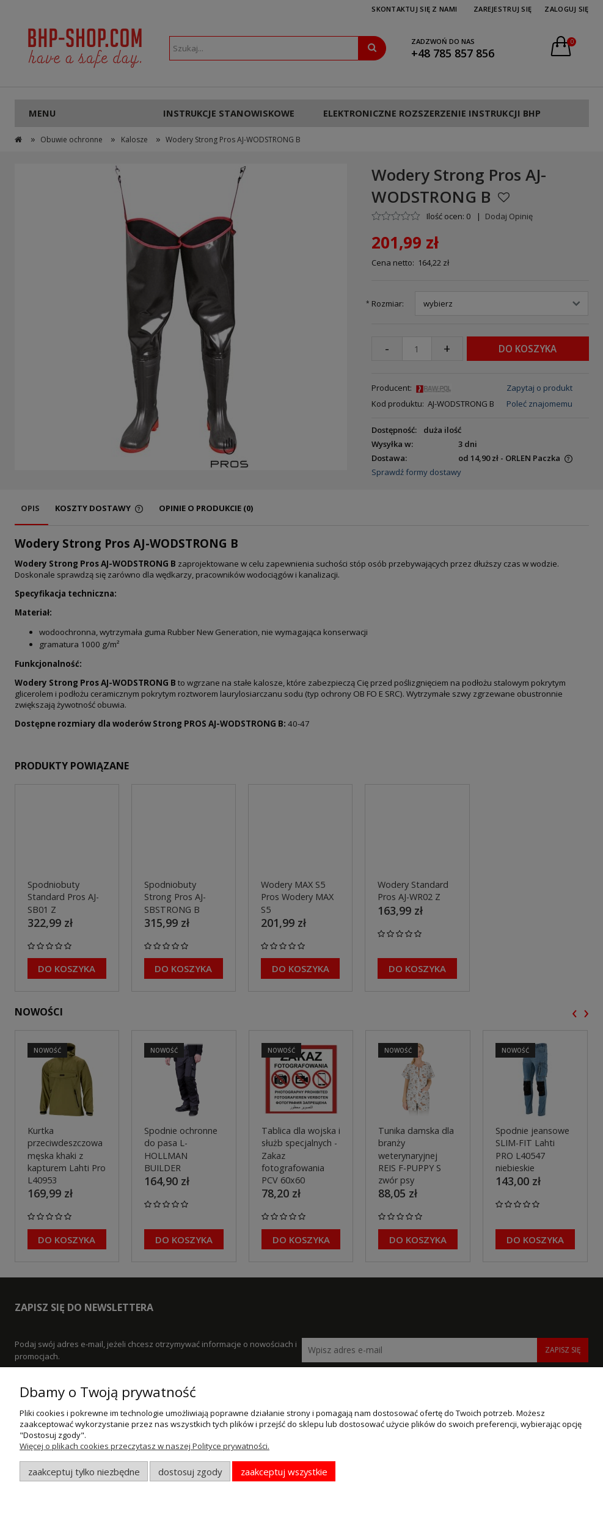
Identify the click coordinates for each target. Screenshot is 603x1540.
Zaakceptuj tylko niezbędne (84, 1472)
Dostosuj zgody (190, 1472)
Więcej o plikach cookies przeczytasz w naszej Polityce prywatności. (144, 1445)
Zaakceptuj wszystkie (284, 1472)
